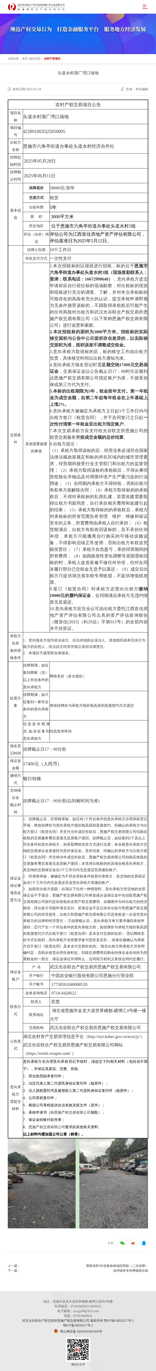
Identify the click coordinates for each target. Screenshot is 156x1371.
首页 (25, 58)
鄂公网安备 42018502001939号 (78, 1331)
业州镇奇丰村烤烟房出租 (130, 1270)
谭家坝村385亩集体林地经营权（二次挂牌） (117, 1266)
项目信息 (34, 58)
